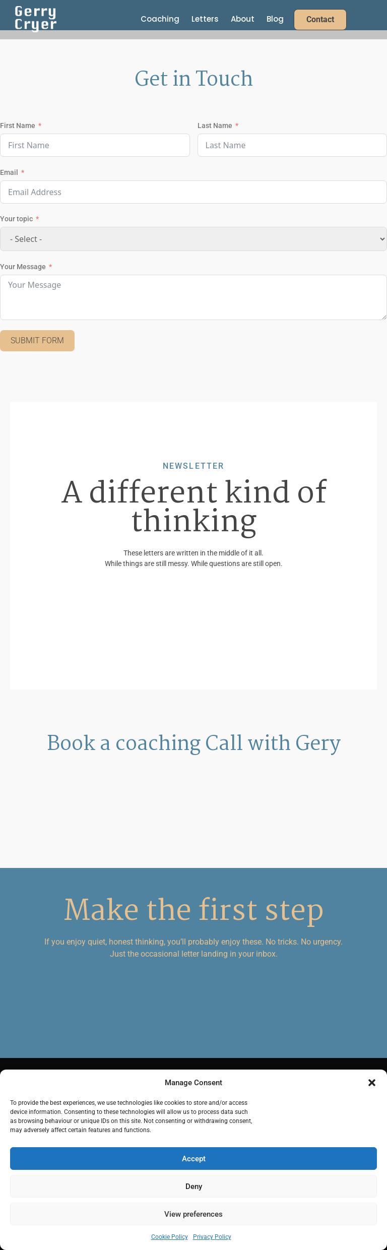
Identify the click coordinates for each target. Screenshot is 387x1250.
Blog (275, 19)
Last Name (215, 125)
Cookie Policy (169, 1236)
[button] (372, 1083)
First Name (17, 125)
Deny (193, 1186)
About (242, 19)
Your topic (16, 219)
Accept (194, 1158)
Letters (205, 19)
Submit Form (37, 340)
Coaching (160, 19)
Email (9, 172)
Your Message (23, 267)
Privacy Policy (212, 1236)
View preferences (193, 1214)
